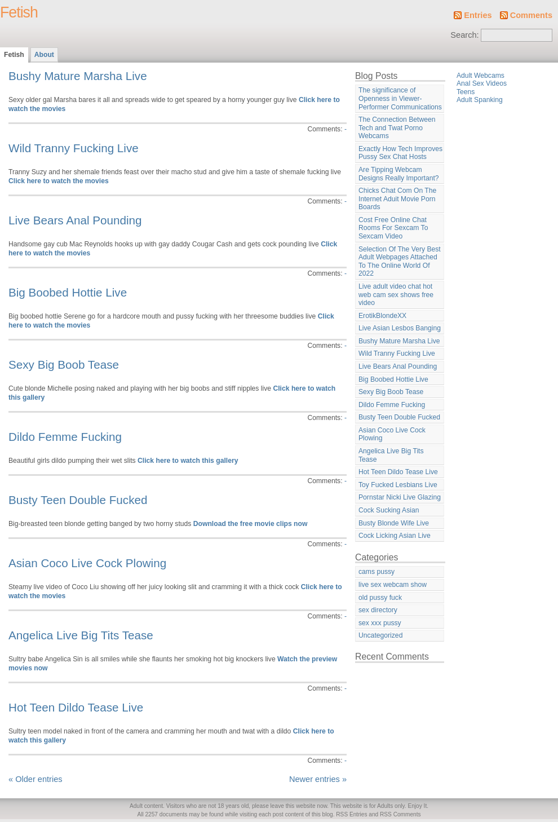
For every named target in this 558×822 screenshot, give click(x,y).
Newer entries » (318, 779)
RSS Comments (400, 814)
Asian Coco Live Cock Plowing (87, 562)
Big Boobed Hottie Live (67, 292)
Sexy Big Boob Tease (63, 364)
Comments (531, 15)
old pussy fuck (380, 598)
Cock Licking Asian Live (394, 536)
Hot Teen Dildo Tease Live (75, 707)
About (44, 55)
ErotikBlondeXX (382, 316)
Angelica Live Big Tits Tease (80, 635)
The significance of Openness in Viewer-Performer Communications (400, 98)
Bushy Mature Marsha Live (77, 75)
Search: (464, 34)
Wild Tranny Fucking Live (73, 148)
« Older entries (35, 779)
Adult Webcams (480, 75)
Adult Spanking (480, 100)
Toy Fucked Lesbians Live (397, 485)
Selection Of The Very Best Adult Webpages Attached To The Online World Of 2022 (399, 261)
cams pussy (376, 572)
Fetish (19, 12)
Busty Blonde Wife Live (393, 523)
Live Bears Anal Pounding (75, 220)
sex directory (377, 610)
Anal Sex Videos (482, 83)
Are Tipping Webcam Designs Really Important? (398, 174)
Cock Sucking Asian (388, 510)
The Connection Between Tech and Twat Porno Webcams (397, 128)
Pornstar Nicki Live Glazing (399, 497)
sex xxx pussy (379, 623)
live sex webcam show (392, 585)
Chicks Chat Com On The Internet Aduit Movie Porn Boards (397, 199)
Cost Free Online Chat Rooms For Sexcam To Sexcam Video (393, 228)
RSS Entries (351, 814)
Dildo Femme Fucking (65, 436)
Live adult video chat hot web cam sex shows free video (395, 294)
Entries (477, 15)
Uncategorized (380, 635)
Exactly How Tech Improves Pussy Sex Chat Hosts (400, 153)
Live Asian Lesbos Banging (399, 328)
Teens (466, 92)
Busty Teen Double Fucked (78, 499)
